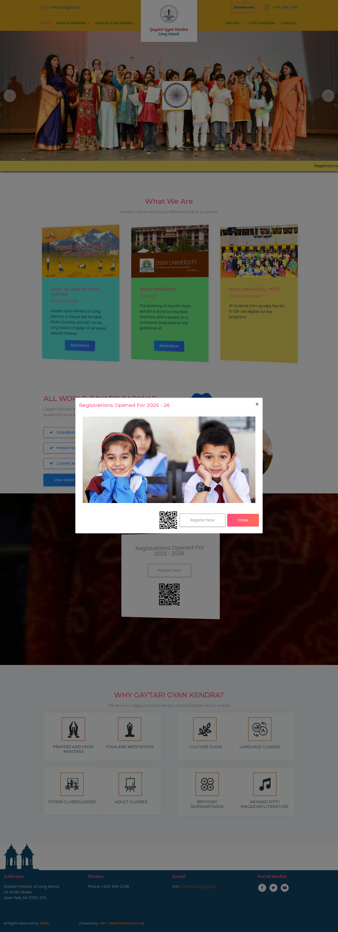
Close (243, 520)
